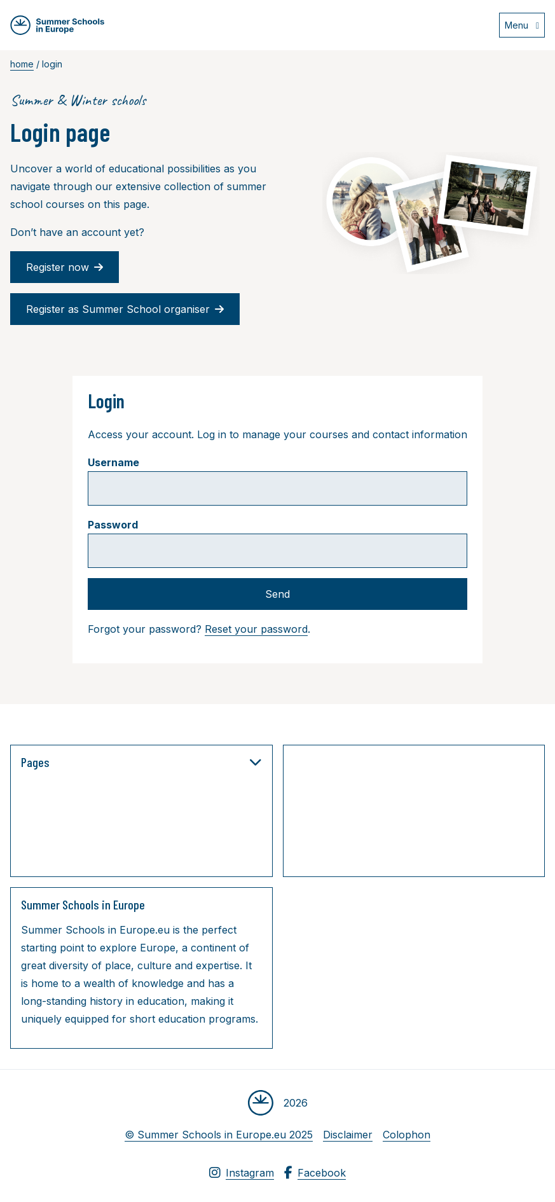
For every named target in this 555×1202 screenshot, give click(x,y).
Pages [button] (141, 762)
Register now (64, 267)
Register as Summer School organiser (125, 309)
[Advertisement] (421, 813)
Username (113, 462)
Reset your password (256, 629)
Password (113, 524)
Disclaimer (348, 1134)
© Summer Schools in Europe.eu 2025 (219, 1134)
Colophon (406, 1134)
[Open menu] (522, 25)
